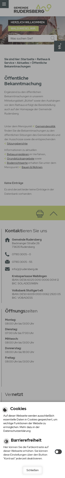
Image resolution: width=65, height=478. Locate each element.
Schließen (33, 470)
